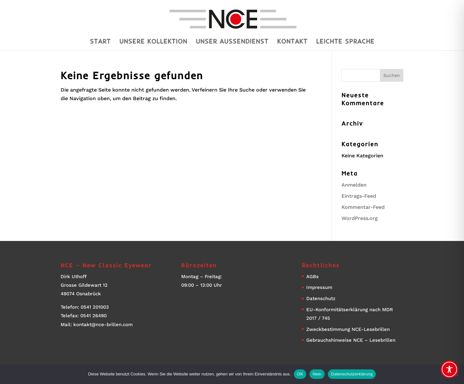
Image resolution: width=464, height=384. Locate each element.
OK (300, 374)
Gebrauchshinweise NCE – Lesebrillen (350, 340)
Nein (317, 374)
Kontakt (292, 42)
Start (100, 42)
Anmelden (354, 185)
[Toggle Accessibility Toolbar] (449, 369)
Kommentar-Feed (363, 207)
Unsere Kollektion (153, 42)
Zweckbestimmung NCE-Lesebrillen (348, 329)
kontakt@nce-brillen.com (103, 324)
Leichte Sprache (345, 42)
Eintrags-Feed (358, 196)
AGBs (312, 276)
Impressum (319, 287)
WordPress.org (359, 218)
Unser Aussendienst (232, 42)
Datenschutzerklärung (352, 374)
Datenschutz (320, 298)
